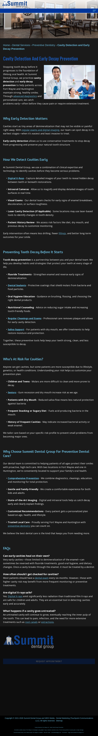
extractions (47, 622)
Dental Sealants (17, 285)
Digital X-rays (15, 596)
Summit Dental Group (32, 718)
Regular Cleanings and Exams (24, 318)
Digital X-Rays (16, 178)
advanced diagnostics (25, 96)
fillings (62, 233)
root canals (31, 622)
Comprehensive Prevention (23, 478)
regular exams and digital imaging (40, 129)
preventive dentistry (19, 525)
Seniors (12, 392)
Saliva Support (16, 329)
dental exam (41, 577)
